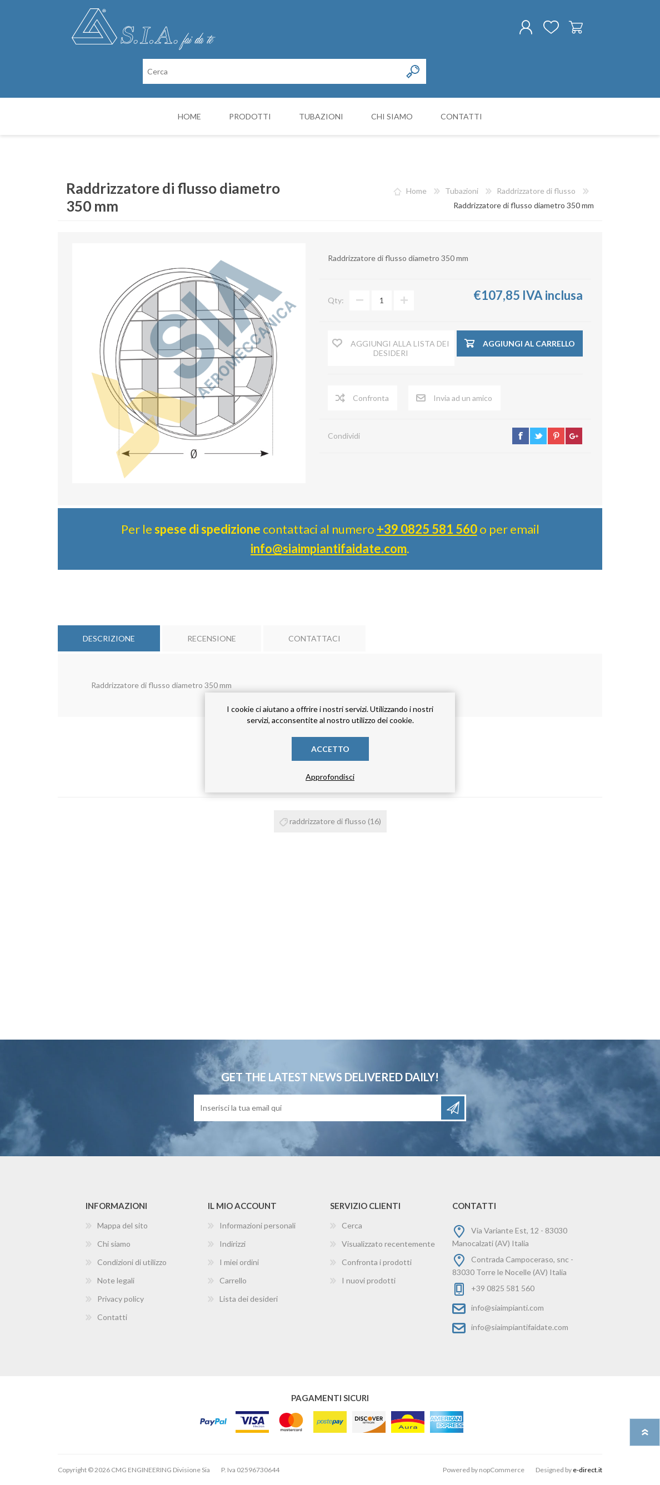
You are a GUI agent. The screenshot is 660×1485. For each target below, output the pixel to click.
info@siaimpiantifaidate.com (329, 548)
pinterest (556, 436)
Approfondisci (330, 776)
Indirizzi (232, 1243)
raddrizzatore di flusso (327, 821)
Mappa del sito (122, 1225)
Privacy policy (120, 1298)
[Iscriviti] (318, 1108)
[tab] (109, 638)
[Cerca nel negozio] (272, 71)
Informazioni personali (257, 1225)
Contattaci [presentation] (314, 638)
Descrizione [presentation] (109, 638)
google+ (574, 436)
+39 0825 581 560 (427, 528)
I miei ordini (239, 1262)
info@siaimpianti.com (507, 1307)
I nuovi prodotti (369, 1280)
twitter (538, 436)
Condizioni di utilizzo (132, 1262)
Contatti (112, 1317)
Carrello (575, 27)
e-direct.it (587, 1470)
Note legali (115, 1280)
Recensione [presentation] (211, 638)
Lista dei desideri (248, 1298)
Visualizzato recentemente (388, 1243)
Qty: (336, 300)
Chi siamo (114, 1243)
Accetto (330, 749)
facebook (520, 436)
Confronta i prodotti (377, 1262)
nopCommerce (501, 1470)
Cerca (352, 1225)
